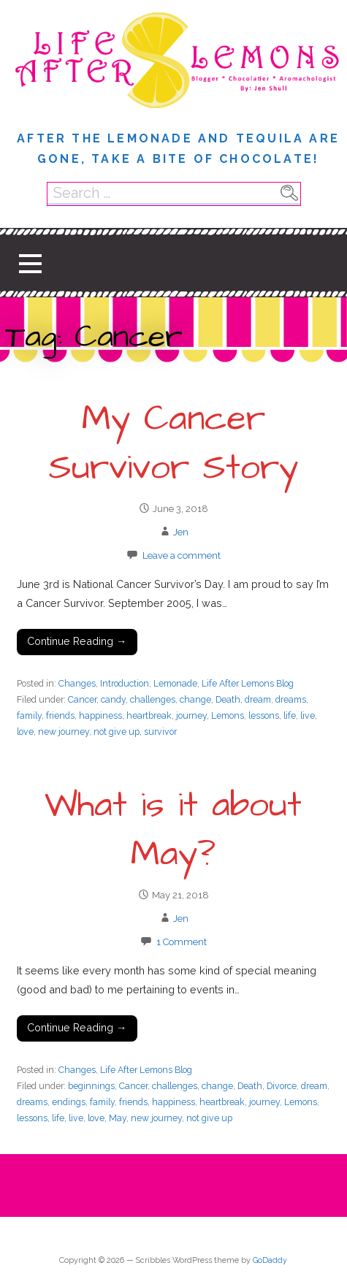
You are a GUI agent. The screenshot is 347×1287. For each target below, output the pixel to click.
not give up (117, 731)
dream (258, 699)
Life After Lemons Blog (248, 683)
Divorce (282, 1085)
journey (191, 715)
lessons (263, 715)
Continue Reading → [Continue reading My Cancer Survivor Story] (76, 641)
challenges (152, 699)
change (195, 699)
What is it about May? (173, 830)
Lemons (227, 715)
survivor (160, 731)
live (307, 715)
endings (68, 1101)
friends (60, 715)
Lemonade (175, 683)
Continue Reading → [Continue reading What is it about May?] (76, 1027)
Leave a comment (181, 555)
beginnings (91, 1085)
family (29, 715)
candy (113, 699)
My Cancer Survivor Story (173, 443)
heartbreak (149, 715)
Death (228, 699)
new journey (63, 731)
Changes (77, 683)
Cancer (82, 699)
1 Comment (181, 941)
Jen (180, 532)
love (25, 731)
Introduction (124, 683)
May (117, 1117)
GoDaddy (270, 1260)
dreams (290, 699)
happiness (100, 715)
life (289, 715)
